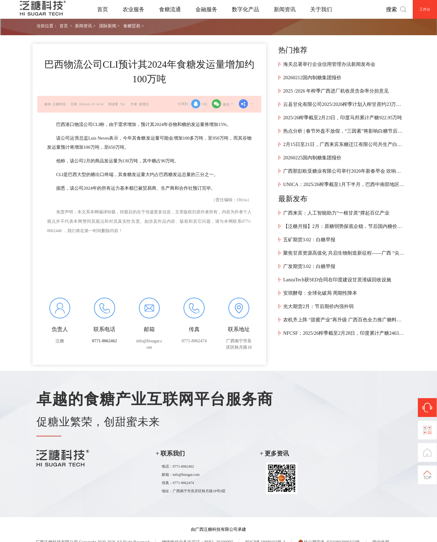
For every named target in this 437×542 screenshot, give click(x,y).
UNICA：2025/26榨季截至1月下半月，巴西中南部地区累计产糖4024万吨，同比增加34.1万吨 (344, 184)
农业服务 (133, 9)
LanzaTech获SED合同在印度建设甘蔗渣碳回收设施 (337, 279)
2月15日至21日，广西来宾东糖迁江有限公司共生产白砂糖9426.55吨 (344, 144)
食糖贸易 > (133, 25)
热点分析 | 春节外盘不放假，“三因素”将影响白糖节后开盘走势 (344, 131)
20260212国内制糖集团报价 (312, 77)
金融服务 (206, 9)
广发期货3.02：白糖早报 (309, 266)
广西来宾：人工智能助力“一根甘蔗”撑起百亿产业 (336, 212)
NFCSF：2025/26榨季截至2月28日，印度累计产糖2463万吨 (344, 333)
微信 (223, 103)
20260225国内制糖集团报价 (312, 157)
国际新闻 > (109, 25)
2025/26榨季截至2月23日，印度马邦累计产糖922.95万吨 (342, 117)
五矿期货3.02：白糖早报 (309, 239)
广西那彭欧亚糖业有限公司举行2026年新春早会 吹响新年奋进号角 (344, 171)
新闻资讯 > (85, 25)
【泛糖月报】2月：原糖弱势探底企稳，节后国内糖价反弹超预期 (344, 226)
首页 (102, 9)
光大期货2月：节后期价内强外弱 (318, 306)
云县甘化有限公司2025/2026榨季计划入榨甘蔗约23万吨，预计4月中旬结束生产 (344, 104)
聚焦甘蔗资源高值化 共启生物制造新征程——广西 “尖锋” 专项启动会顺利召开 (344, 253)
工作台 (424, 9)
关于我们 (321, 9)
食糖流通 (170, 9)
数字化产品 (245, 9)
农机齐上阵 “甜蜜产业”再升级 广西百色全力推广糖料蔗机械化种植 (344, 319)
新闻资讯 (285, 9)
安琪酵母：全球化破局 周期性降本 (320, 293)
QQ (199, 103)
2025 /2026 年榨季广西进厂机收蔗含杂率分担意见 (336, 90)
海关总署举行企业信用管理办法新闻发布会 (329, 64)
